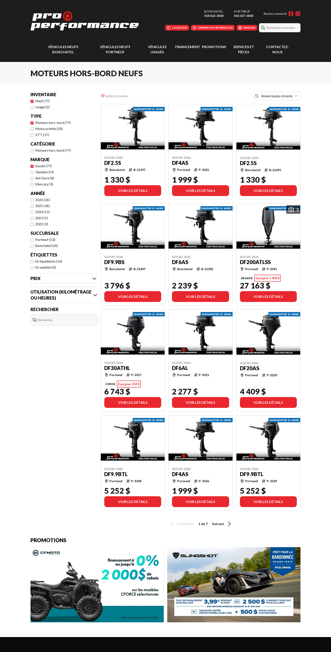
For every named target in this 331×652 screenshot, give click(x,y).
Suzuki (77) (43, 166)
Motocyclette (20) (49, 129)
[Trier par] (276, 96)
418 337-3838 (243, 16)
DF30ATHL (117, 368)
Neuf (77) (42, 101)
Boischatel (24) (46, 245)
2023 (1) (41, 218)
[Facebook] (291, 13)
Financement (187, 47)
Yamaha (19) (44, 172)
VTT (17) (42, 135)
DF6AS (180, 262)
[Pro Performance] (85, 21)
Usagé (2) (42, 107)
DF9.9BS (114, 262)
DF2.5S (112, 163)
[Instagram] (297, 13)
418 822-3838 (213, 16)
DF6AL (180, 368)
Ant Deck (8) (44, 178)
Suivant (222, 523)
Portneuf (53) (45, 239)
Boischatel (213, 11)
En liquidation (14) (48, 261)
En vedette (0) (45, 267)
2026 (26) (42, 200)
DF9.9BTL (116, 474)
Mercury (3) (44, 184)
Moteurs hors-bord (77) (53, 122)
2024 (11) (42, 212)
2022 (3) (41, 224)
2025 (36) (42, 206)
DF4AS (180, 163)
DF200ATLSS (255, 262)
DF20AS (249, 368)
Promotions (214, 47)
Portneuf (242, 11)
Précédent (181, 523)
